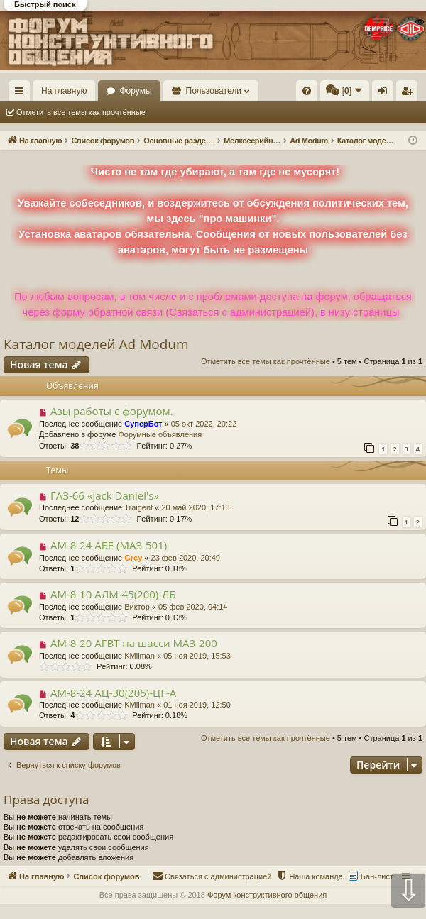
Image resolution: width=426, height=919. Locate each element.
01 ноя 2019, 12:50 (197, 704)
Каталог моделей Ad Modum (96, 344)
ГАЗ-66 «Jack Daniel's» (104, 495)
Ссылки (22, 93)
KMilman (139, 655)
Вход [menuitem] (385, 93)
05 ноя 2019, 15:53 (197, 655)
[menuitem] (306, 90)
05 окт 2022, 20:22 (204, 423)
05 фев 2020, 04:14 (192, 606)
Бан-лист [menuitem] (377, 876)
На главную (64, 91)
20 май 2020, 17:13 (195, 507)
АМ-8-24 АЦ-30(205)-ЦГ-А (113, 693)
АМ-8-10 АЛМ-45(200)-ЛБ (113, 594)
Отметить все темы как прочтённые (81, 112)
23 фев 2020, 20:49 (185, 558)
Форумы (135, 91)
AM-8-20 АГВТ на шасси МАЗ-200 (133, 643)
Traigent (138, 507)
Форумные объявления (160, 434)
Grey (133, 558)
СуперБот (143, 423)
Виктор (137, 606)
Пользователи (213, 91)
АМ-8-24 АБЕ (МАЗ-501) (108, 545)
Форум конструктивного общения (267, 895)
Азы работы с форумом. (111, 411)
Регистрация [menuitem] (409, 93)
